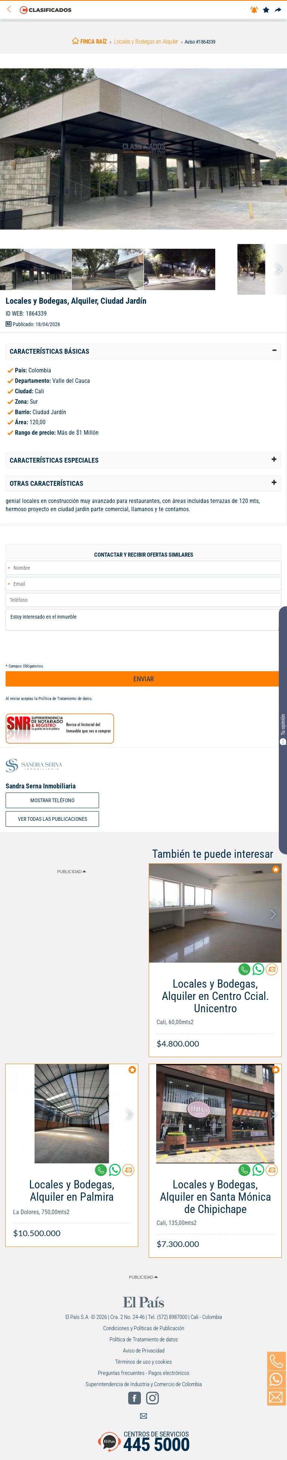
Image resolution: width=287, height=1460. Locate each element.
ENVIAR (143, 679)
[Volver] (11, 9)
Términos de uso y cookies (143, 1362)
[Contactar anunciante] (272, 972)
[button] (143, 351)
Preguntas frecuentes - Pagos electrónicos (143, 1373)
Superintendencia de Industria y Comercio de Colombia (144, 1384)
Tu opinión (283, 729)
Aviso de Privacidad (143, 1350)
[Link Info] (215, 1010)
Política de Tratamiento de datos (65, 698)
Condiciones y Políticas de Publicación (143, 1328)
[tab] (143, 351)
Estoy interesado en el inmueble (143, 620)
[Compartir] (278, 10)
